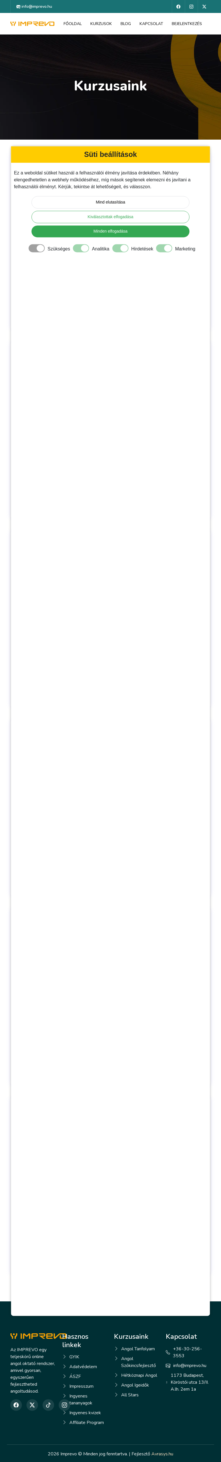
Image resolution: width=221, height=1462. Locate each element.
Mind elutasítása (110, 202)
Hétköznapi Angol (139, 1375)
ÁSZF (75, 1376)
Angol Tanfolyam (138, 1349)
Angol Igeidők (135, 1385)
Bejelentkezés (187, 23)
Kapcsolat (151, 23)
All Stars (130, 1395)
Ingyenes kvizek (85, 1413)
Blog (126, 23)
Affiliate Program (86, 1422)
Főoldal (73, 23)
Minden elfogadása (110, 231)
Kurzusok (101, 23)
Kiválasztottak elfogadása (111, 216)
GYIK (74, 1357)
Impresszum (81, 1386)
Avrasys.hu (162, 1454)
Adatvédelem (83, 1367)
